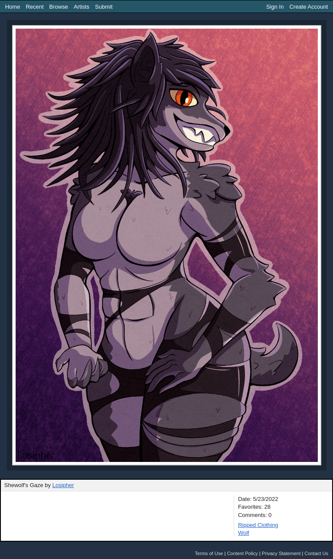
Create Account (308, 6)
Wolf (243, 533)
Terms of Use (209, 553)
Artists (81, 6)
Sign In (275, 6)
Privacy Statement (281, 553)
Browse (58, 6)
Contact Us (316, 553)
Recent (34, 6)
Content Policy (242, 553)
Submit (103, 6)
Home (12, 6)
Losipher (63, 485)
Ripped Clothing (258, 525)
